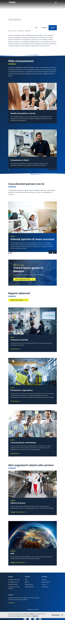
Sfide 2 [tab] (11, 169)
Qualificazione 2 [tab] (11, 253)
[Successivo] (55, 168)
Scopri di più (14, 349)
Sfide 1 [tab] (8, 169)
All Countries (56, 615)
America (35, 616)
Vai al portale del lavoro (22, 279)
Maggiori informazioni (17, 512)
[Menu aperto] (56, 2)
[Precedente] (50, 168)
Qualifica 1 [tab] (8, 253)
